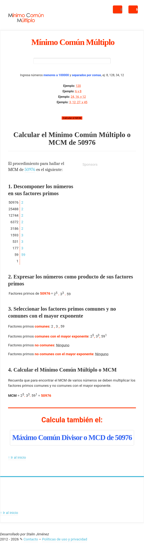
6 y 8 (78, 91)
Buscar (121, 9)
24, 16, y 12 (78, 97)
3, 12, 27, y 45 (78, 102)
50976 (87, 143)
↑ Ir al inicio (17, 457)
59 (23, 255)
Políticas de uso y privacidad (64, 539)
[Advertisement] (110, 194)
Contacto (31, 539)
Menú (137, 9)
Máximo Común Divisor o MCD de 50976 (72, 437)
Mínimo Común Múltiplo (72, 42)
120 (78, 86)
